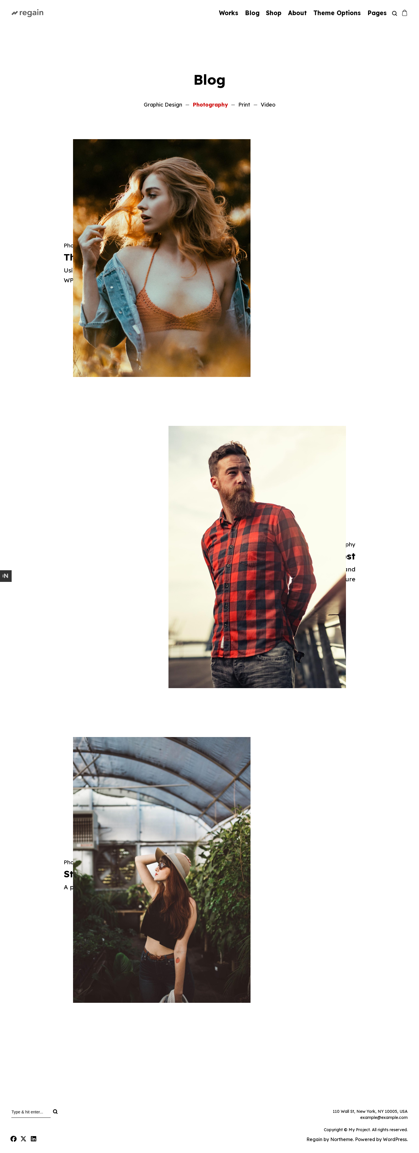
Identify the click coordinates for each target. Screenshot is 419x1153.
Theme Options (337, 13)
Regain (314, 1139)
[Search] (55, 1112)
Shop (273, 13)
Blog (252, 13)
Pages (377, 13)
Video (268, 104)
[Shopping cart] (405, 13)
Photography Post (161, 556)
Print (244, 104)
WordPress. (395, 1139)
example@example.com (384, 1117)
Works (228, 13)
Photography (210, 104)
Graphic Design (163, 104)
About (297, 13)
